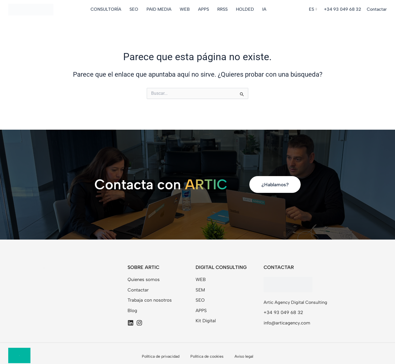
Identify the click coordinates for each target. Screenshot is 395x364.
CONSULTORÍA (106, 9)
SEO (134, 9)
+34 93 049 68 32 (342, 9)
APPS (204, 9)
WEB (185, 9)
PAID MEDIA (159, 9)
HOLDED (245, 9)
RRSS (223, 9)
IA (265, 9)
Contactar (377, 9)
